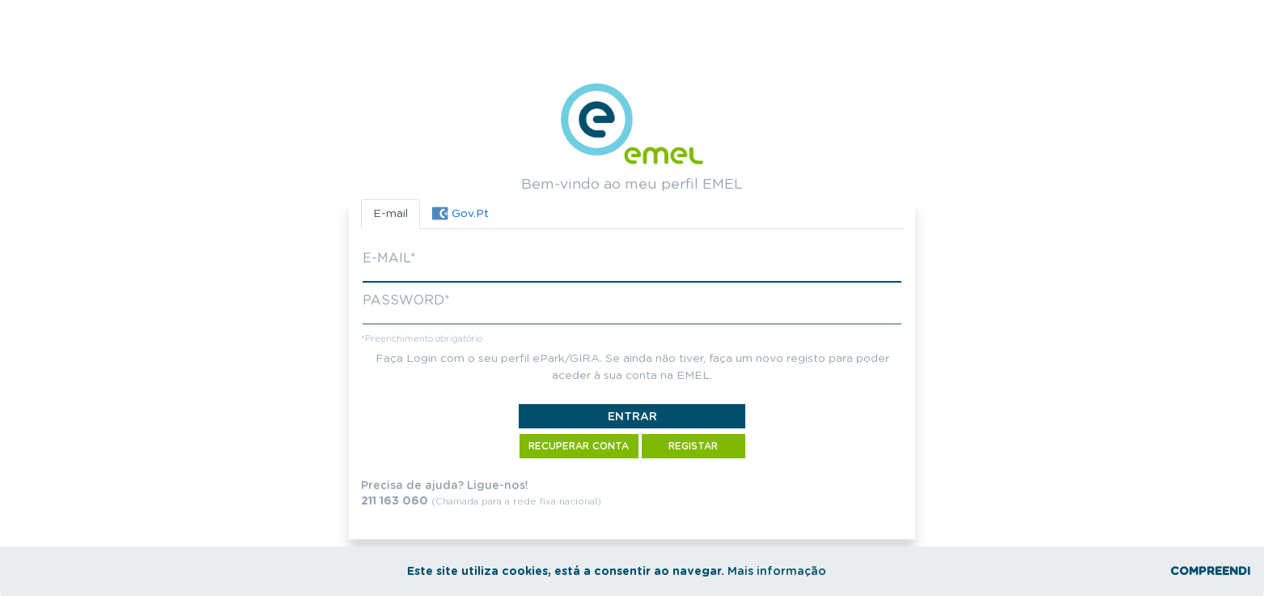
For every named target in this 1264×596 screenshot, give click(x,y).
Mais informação (776, 571)
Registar (693, 446)
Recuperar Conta (578, 446)
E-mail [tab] (390, 213)
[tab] (460, 214)
